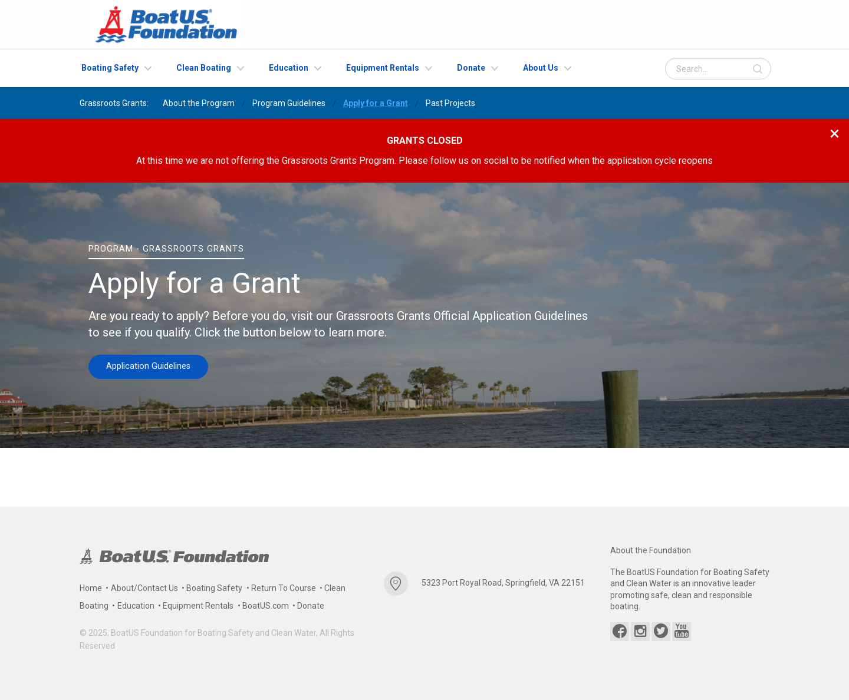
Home (91, 588)
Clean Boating (203, 67)
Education (288, 67)
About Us (540, 67)
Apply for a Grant (375, 103)
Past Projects (450, 103)
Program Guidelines (288, 103)
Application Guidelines (148, 366)
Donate (471, 67)
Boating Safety (110, 67)
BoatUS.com (265, 605)
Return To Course (283, 588)
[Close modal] (835, 133)
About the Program (199, 103)
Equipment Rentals (382, 67)
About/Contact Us (144, 588)
